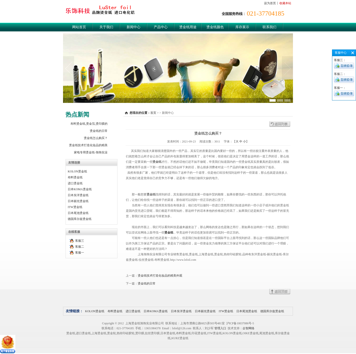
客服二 (79, 246)
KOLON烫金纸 (77, 171)
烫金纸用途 (188, 27)
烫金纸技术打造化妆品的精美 (88, 145)
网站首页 (79, 27)
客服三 (79, 240)
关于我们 (106, 27)
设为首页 (270, 3)
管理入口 (220, 328)
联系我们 (269, 27)
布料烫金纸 (75, 177)
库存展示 (242, 27)
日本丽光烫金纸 (78, 201)
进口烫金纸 (75, 183)
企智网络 (248, 328)
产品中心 (161, 27)
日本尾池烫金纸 (78, 213)
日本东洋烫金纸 (78, 195)
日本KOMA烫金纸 (80, 189)
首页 (153, 113)
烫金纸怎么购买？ (96, 138)
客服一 (79, 252)
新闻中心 (133, 27)
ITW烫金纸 (75, 207)
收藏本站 (285, 3)
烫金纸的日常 (99, 131)
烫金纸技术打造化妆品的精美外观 (160, 275)
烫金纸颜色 (215, 27)
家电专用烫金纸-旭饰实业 (91, 152)
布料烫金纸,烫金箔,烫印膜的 (89, 123)
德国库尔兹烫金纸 (79, 219)
